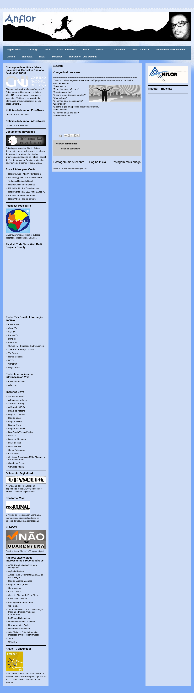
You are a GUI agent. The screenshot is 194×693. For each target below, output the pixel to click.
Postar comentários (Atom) (74, 168)
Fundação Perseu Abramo (20, 602)
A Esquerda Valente (17, 400)
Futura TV (13, 342)
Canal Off (12, 364)
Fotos (86, 49)
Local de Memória (66, 49)
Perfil (48, 49)
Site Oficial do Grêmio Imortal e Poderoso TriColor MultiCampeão (23, 633)
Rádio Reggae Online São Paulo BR (25, 177)
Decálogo (33, 49)
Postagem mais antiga (126, 162)
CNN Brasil (13, 324)
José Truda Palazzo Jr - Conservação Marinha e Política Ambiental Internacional (25, 612)
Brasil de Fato (14, 443)
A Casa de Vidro (15, 396)
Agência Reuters (16, 571)
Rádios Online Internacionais (21, 184)
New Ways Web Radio (18, 625)
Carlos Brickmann (16, 450)
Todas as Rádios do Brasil (20, 181)
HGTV (11, 360)
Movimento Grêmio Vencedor (21, 621)
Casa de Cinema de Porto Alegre (23, 595)
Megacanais (14, 367)
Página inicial (14, 49)
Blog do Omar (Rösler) (18, 584)
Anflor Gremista (140, 49)
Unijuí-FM (12, 642)
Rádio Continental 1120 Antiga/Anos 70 (26, 192)
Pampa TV (13, 335)
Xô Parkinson (117, 49)
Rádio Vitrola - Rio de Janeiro (22, 199)
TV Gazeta (13, 353)
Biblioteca (27, 56)
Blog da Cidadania (16, 414)
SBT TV (12, 332)
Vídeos (100, 49)
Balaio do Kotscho (16, 411)
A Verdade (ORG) (16, 407)
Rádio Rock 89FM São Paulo (21, 195)
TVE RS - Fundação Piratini (21, 349)
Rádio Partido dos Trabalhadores (23, 188)
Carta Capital (14, 591)
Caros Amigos (14, 588)
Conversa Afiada (16, 467)
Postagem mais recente (68, 162)
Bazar (42, 56)
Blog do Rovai (14, 425)
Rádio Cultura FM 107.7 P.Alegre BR (25, 174)
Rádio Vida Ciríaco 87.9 (19, 628)
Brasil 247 (13, 435)
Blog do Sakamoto (16, 428)
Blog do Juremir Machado (20, 581)
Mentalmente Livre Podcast (170, 49)
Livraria (11, 56)
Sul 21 (11, 638)
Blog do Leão (14, 418)
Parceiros (57, 56)
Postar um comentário (70, 149)
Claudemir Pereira (16, 463)
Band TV (12, 339)
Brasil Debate (14, 446)
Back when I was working (83, 56)
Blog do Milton (15, 421)
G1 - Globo (13, 606)
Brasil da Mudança (17, 439)
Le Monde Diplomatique (19, 618)
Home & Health (15, 357)
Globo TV (12, 328)
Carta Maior (13, 453)
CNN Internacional (16, 381)
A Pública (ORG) (16, 403)
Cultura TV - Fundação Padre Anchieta (26, 346)
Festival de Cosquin (17, 598)
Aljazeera (12, 385)
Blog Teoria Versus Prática (20, 432)
